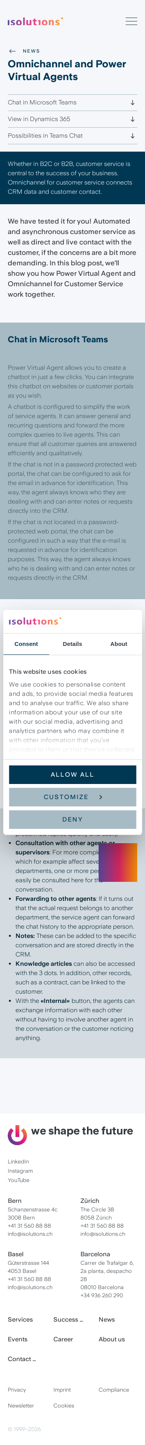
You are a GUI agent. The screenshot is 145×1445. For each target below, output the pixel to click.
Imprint (62, 1390)
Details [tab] (72, 644)
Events (17, 1339)
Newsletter (21, 1405)
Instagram (20, 1171)
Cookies (63, 1405)
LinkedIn (18, 1161)
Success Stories (72, 1319)
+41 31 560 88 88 (29, 1226)
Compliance (114, 1390)
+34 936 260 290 (101, 1295)
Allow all (72, 774)
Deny (72, 819)
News (24, 51)
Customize (73, 797)
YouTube (18, 1180)
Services (20, 1319)
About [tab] (118, 644)
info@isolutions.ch (30, 1234)
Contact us (23, 1359)
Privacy (17, 1390)
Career (63, 1339)
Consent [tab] (26, 644)
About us (112, 1339)
